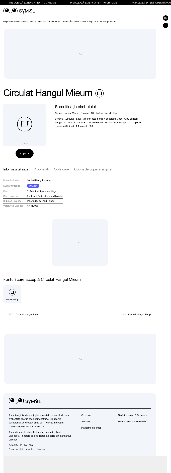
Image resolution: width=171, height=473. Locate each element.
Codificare (61, 169)
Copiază (24, 153)
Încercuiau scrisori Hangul (41, 201)
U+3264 (33, 185)
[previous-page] (11, 21)
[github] (140, 401)
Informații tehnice (15, 169)
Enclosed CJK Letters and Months (45, 196)
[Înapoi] (148, 22)
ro (165, 18)
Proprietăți (41, 169)
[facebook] (148, 401)
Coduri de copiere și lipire (93, 169)
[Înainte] (154, 22)
